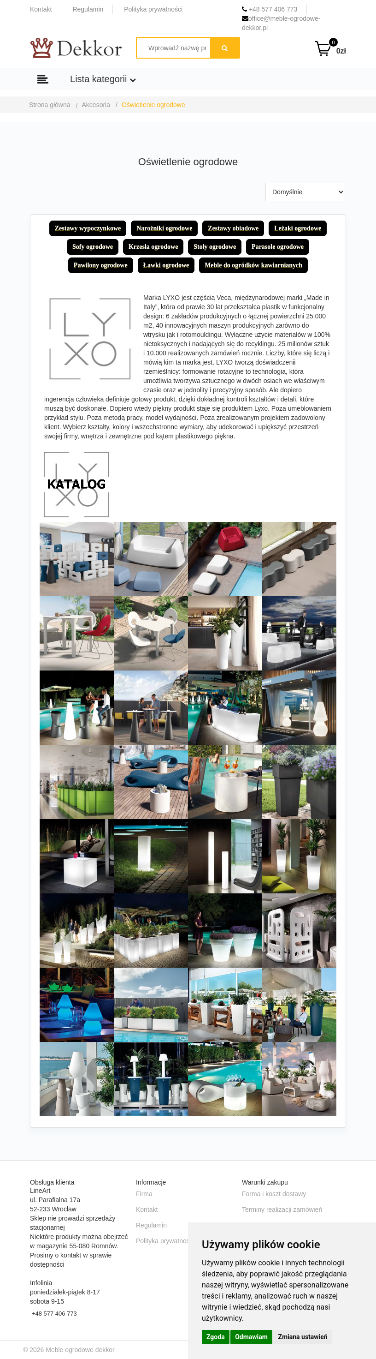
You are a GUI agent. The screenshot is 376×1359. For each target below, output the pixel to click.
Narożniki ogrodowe (164, 228)
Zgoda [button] (215, 1337)
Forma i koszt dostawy (274, 1193)
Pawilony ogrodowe (101, 265)
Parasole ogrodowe (278, 246)
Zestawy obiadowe (233, 228)
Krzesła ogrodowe (153, 246)
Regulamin (87, 9)
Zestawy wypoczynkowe (88, 228)
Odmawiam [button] (251, 1337)
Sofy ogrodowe (92, 246)
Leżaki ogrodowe (297, 228)
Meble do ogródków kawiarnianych (253, 265)
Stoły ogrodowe (215, 246)
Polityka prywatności (153, 9)
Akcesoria (96, 104)
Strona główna (49, 104)
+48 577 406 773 (269, 9)
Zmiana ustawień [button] (302, 1337)
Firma (144, 1193)
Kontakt (41, 9)
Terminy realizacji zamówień (282, 1209)
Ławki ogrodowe (166, 265)
